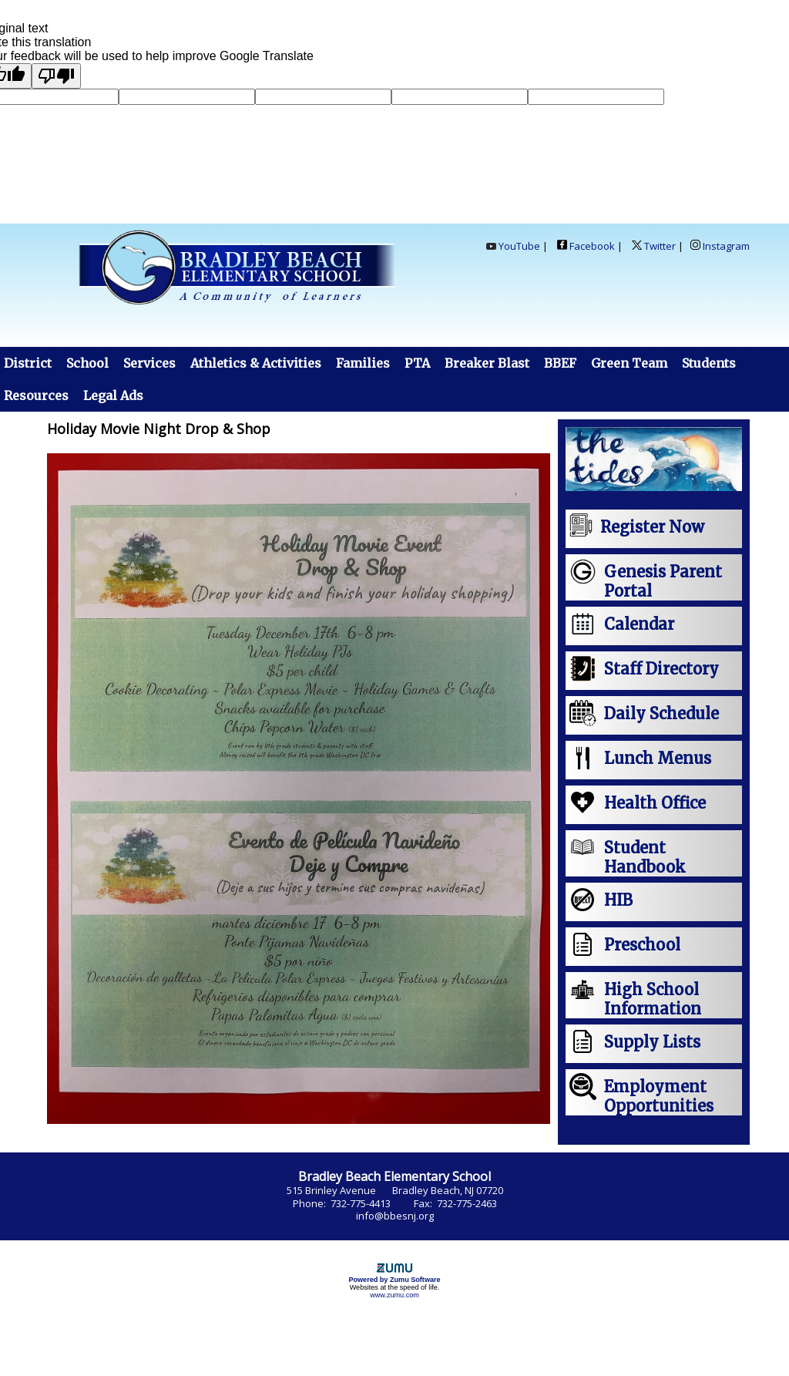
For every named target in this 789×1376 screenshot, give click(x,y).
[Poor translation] (56, 76)
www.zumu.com (394, 1295)
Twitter (653, 246)
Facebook (586, 246)
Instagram (720, 246)
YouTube (513, 246)
